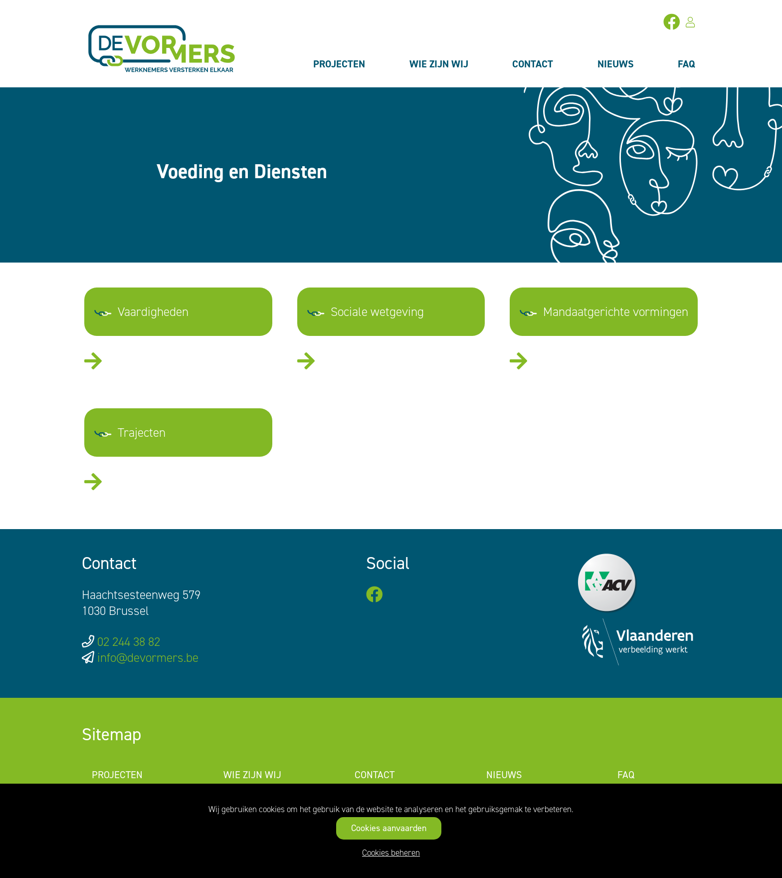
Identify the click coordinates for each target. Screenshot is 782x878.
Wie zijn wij (438, 63)
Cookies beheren (391, 852)
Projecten (339, 63)
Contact (532, 63)
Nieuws (615, 63)
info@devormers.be (147, 657)
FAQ (686, 63)
